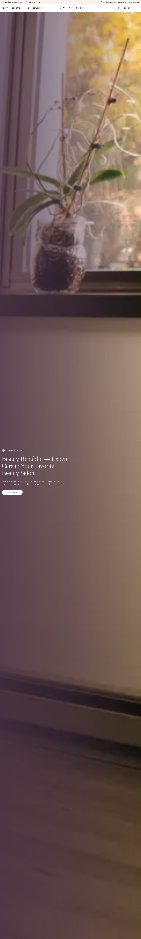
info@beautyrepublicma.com (13, 2)
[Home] (70, 8)
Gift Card (16, 8)
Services (38, 8)
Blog (27, 8)
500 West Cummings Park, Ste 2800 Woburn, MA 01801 (121, 2)
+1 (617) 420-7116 (34, 2)
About (5, 8)
